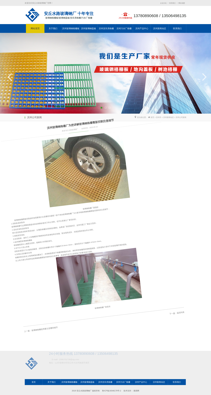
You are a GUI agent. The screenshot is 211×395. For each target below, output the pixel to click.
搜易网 (136, 391)
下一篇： (160, 272)
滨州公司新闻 (181, 117)
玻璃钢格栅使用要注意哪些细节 (41, 323)
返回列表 (167, 269)
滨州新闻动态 (159, 28)
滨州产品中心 (141, 28)
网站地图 (181, 3)
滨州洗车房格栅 (106, 28)
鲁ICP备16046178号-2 (111, 391)
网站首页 (35, 28)
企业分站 (163, 3)
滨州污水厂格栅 (124, 28)
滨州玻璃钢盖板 (88, 28)
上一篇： (26, 330)
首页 (152, 117)
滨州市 (158, 117)
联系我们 (172, 3)
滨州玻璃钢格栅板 (70, 28)
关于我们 (53, 28)
